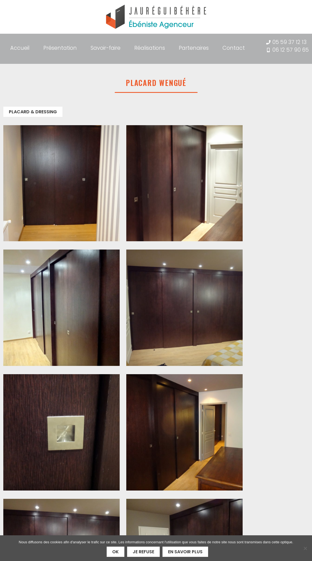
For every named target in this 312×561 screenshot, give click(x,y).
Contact (233, 45)
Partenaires (194, 45)
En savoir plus (185, 552)
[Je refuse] (305, 548)
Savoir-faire (105, 45)
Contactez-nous (277, 394)
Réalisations (149, 45)
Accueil (20, 45)
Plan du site (231, 509)
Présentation (60, 45)
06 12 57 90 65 (290, 50)
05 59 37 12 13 (289, 42)
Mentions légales (237, 502)
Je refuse (143, 552)
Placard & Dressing (33, 109)
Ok (115, 552)
